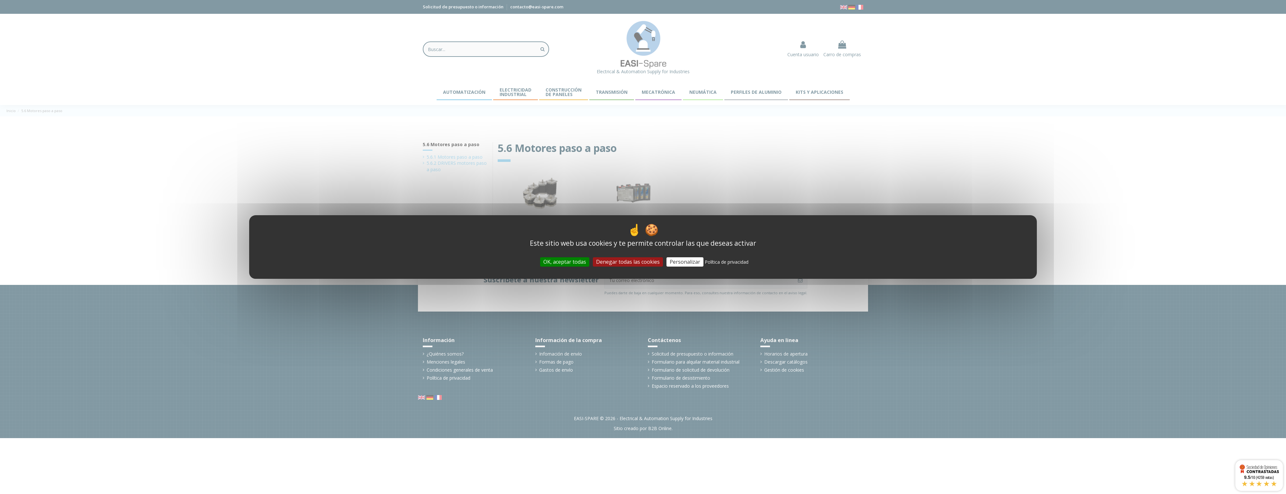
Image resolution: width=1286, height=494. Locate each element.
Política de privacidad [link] (726, 262)
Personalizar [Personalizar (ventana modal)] (685, 261)
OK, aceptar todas (564, 261)
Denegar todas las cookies (628, 261)
